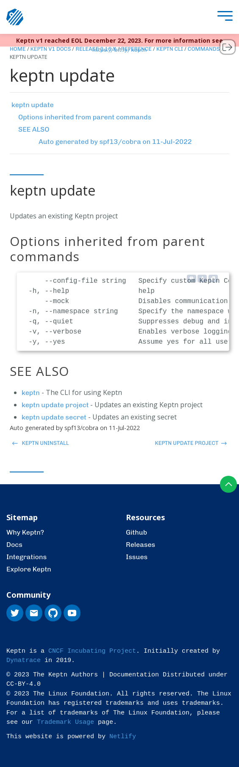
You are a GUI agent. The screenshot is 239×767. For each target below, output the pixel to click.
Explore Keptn (28, 569)
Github (136, 532)
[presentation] (223, 17)
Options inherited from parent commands (84, 117)
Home (18, 49)
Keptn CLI (169, 49)
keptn (31, 393)
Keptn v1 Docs (51, 49)
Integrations (26, 557)
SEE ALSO (33, 129)
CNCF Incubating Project (92, 651)
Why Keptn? (25, 532)
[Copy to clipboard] (213, 278)
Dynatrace (23, 660)
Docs (14, 545)
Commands (204, 49)
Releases (140, 545)
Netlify (122, 736)
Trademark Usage (65, 722)
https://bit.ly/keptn (119, 49)
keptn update (32, 105)
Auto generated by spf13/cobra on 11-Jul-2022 (115, 142)
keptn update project (55, 405)
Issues (136, 557)
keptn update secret (54, 417)
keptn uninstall (40, 443)
